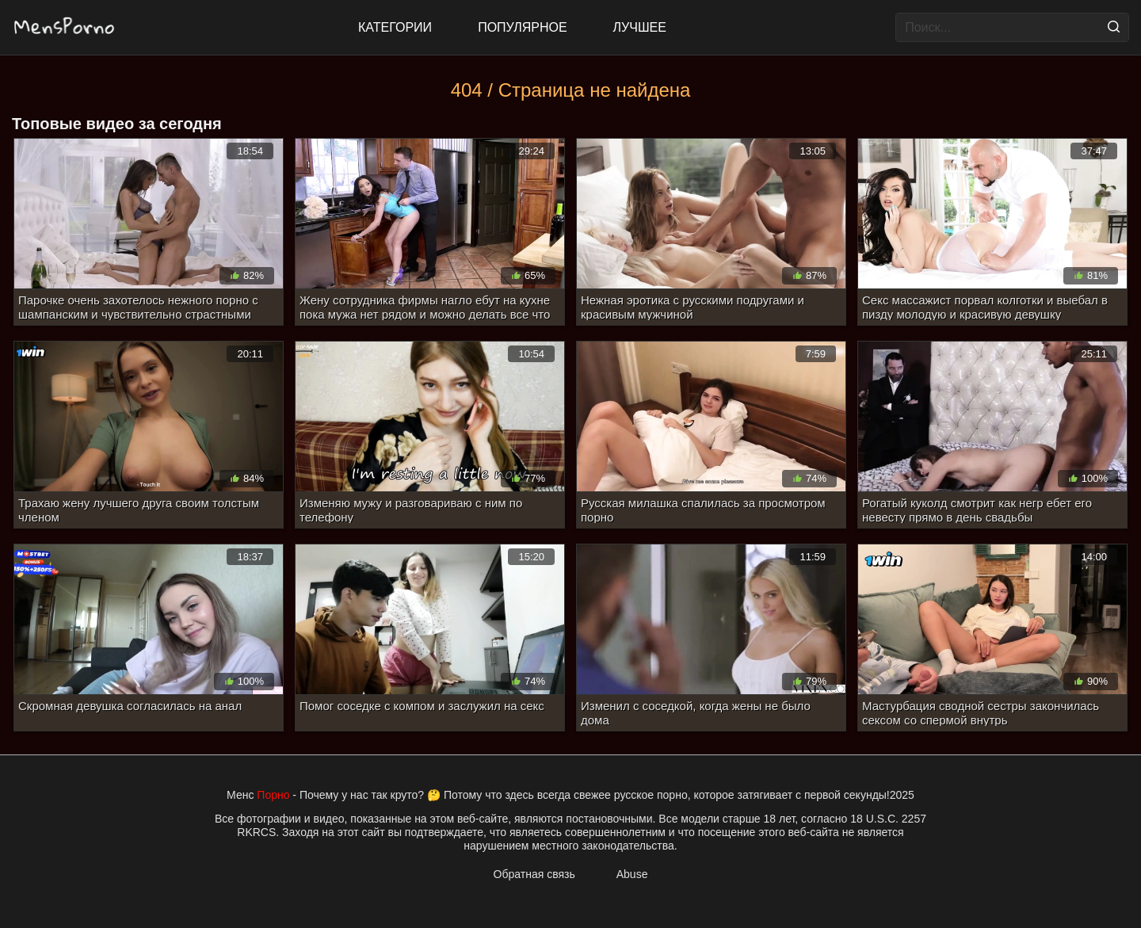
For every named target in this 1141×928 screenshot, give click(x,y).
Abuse (632, 874)
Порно (273, 795)
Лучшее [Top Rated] (639, 27)
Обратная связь (534, 874)
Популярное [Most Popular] (522, 27)
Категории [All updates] (395, 27)
